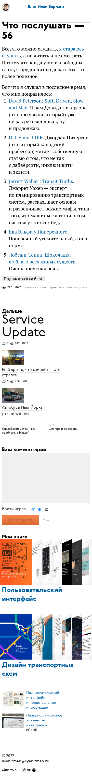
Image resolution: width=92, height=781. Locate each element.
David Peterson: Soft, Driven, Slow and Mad (46, 104)
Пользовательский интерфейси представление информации (42, 700)
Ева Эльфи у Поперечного (38, 231)
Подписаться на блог (23, 278)
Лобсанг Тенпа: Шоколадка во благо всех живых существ (42, 258)
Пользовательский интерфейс (32, 595)
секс (43, 287)
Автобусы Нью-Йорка (22, 407)
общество (31, 287)
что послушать (77, 287)
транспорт (57, 287)
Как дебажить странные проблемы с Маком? (18, 431)
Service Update (23, 326)
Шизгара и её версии (63, 429)
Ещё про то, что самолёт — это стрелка (31, 372)
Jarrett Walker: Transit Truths (41, 181)
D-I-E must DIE (26, 137)
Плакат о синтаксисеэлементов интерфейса (44, 720)
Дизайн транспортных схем (38, 669)
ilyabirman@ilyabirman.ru (25, 761)
